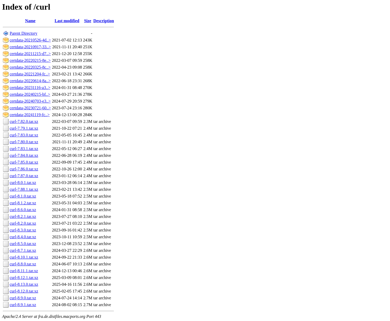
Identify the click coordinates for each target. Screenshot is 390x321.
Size (87, 21)
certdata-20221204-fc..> (30, 74)
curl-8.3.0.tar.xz (23, 230)
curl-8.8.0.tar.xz (23, 264)
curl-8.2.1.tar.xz (23, 216)
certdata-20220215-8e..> (30, 60)
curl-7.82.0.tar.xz (24, 121)
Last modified (67, 21)
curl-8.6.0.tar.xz (23, 209)
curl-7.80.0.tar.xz (24, 142)
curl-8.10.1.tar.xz (24, 257)
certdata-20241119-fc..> (30, 114)
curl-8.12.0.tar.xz (24, 291)
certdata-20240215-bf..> (30, 94)
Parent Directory (23, 33)
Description (103, 21)
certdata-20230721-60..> (30, 108)
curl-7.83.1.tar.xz (24, 148)
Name (30, 21)
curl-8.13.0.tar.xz (24, 284)
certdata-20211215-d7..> (30, 53)
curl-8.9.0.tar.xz (23, 298)
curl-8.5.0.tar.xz (23, 243)
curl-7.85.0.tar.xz (24, 162)
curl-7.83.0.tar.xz (24, 135)
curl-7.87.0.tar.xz (24, 176)
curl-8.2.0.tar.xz (23, 223)
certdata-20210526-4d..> (30, 40)
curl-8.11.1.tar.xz (24, 271)
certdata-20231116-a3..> (30, 87)
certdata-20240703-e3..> (30, 101)
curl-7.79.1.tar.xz (24, 128)
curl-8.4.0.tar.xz (23, 237)
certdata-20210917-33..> (30, 47)
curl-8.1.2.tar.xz (23, 203)
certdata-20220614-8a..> (30, 81)
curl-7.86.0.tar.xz (24, 169)
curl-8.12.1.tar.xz (24, 277)
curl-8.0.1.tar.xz (23, 182)
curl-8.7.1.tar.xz (23, 250)
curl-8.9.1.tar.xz (23, 304)
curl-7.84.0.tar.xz (24, 155)
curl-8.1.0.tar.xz (23, 196)
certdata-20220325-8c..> (30, 67)
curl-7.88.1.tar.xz (24, 189)
